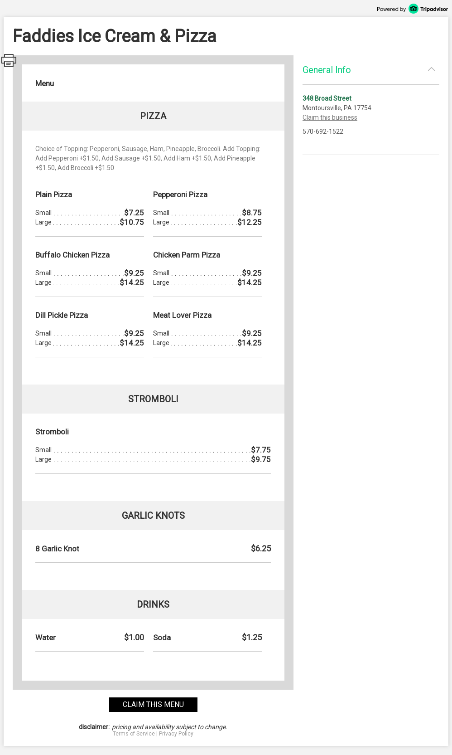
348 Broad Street (327, 98)
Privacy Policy (176, 734)
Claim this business (330, 117)
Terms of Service (134, 734)
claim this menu (153, 704)
